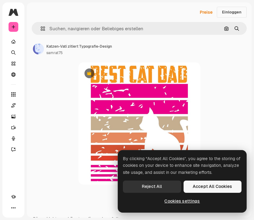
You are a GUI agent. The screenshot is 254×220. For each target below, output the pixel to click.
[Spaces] (13, 105)
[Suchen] (13, 52)
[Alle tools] (13, 94)
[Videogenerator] (13, 127)
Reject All (152, 186)
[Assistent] (13, 149)
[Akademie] (13, 197)
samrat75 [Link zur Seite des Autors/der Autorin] (54, 52)
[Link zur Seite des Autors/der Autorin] (38, 48)
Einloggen (231, 12)
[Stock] (13, 63)
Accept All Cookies (212, 186)
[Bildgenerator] (13, 116)
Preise (206, 12)
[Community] (13, 74)
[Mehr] (13, 208)
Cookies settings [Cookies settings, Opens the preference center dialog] (182, 201)
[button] (40, 28)
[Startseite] (13, 41)
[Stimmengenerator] (13, 138)
